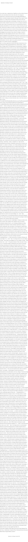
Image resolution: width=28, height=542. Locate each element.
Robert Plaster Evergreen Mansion (6, 531)
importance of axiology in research (7, 2)
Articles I (13, 531)
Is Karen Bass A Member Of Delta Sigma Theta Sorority (9, 528)
